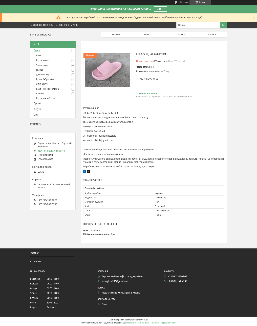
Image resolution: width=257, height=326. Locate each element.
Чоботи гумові (42, 65)
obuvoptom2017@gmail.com (52, 151)
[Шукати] (223, 25)
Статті (36, 115)
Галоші (39, 70)
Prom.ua (144, 320)
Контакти (212, 34)
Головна (116, 34)
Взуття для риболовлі (46, 98)
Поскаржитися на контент (137, 323)
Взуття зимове (43, 60)
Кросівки (40, 93)
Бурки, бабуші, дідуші (46, 79)
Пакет (39, 55)
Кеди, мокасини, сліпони (47, 89)
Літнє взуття (42, 84)
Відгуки (37, 109)
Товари (146, 34)
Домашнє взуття (44, 74)
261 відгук (183, 2)
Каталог (37, 261)
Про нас (182, 34)
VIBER (161, 9)
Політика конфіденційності (163, 323)
